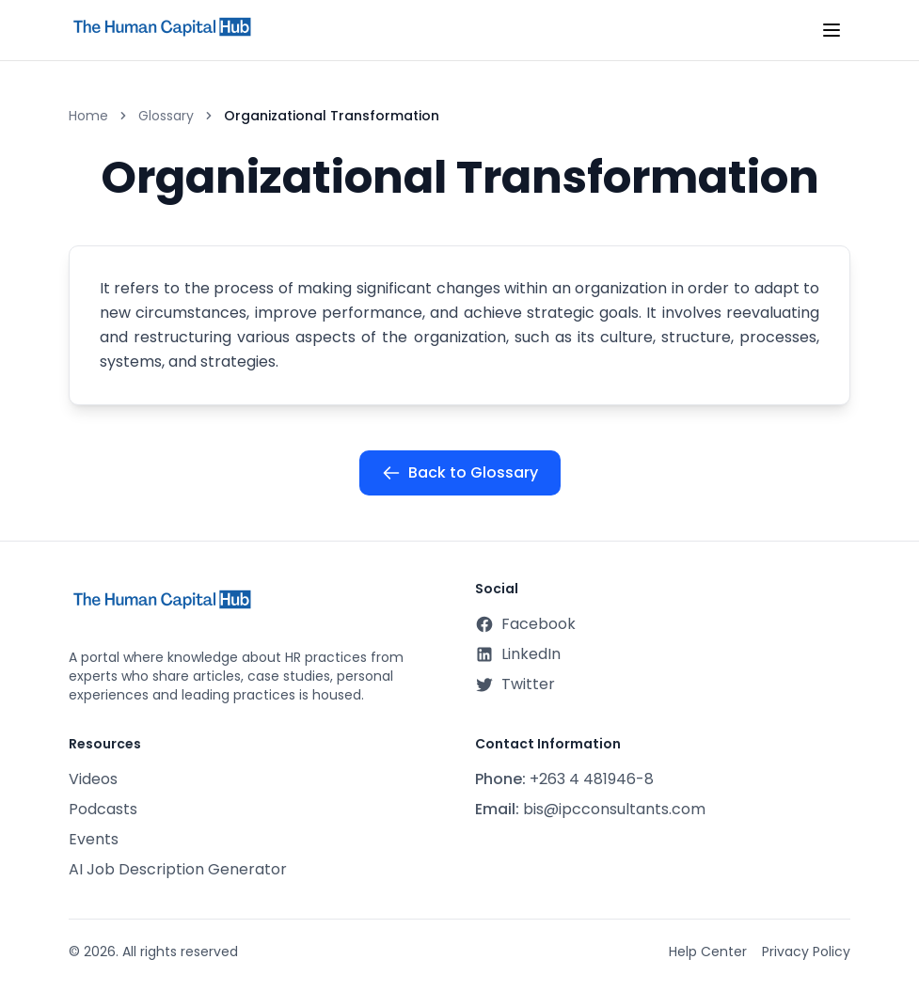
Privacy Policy (806, 951)
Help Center (708, 951)
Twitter (515, 684)
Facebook (525, 624)
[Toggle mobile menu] (831, 30)
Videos (93, 779)
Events (94, 839)
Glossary (166, 115)
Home (88, 115)
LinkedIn (518, 654)
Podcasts (103, 809)
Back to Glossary (460, 472)
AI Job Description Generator (178, 869)
